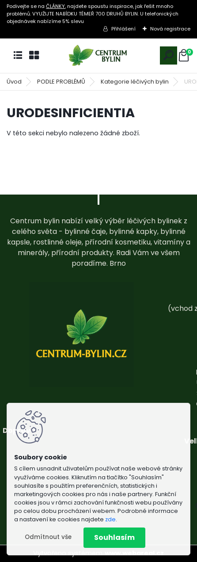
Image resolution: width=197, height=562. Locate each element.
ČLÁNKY (55, 6)
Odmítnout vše (48, 537)
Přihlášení (123, 28)
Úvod (14, 81)
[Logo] (98, 55)
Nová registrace (170, 28)
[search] (168, 55)
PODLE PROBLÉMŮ (61, 81)
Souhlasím (114, 537)
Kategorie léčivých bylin (135, 81)
